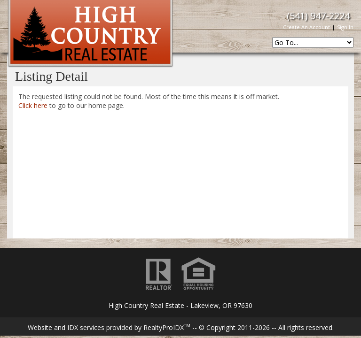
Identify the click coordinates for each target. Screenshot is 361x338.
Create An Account (306, 27)
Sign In (345, 27)
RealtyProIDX (166, 327)
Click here (32, 105)
